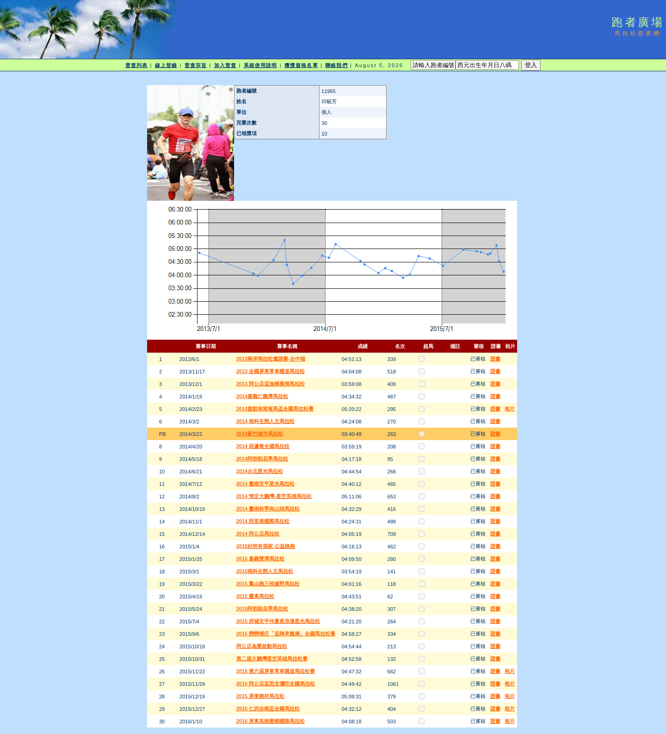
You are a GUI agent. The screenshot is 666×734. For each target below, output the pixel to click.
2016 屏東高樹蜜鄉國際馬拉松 (270, 721)
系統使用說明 (261, 65)
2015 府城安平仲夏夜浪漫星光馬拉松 (278, 621)
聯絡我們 (336, 65)
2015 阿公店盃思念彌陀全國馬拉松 (275, 683)
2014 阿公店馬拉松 (258, 533)
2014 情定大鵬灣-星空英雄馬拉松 (274, 496)
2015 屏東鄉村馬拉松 (260, 696)
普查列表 (136, 65)
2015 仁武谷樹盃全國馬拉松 (268, 708)
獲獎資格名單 (301, 65)
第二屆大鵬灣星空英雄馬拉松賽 (272, 658)
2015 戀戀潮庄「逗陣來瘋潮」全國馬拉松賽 (286, 633)
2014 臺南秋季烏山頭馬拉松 (268, 508)
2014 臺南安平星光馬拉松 (265, 483)
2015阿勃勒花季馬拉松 (262, 608)
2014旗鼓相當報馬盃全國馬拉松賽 (275, 408)
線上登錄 (166, 65)
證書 (495, 358)
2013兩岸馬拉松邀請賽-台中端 (270, 358)
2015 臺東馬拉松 (255, 596)
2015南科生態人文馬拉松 (264, 571)
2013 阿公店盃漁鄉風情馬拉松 (270, 383)
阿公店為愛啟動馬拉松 (261, 646)
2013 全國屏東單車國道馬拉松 (270, 371)
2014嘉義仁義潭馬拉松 (262, 396)
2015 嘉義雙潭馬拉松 (260, 558)
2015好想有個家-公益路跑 (265, 546)
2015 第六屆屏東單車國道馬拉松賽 (275, 671)
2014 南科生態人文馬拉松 (265, 421)
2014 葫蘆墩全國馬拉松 (263, 446)
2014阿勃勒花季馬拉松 (262, 458)
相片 (510, 408)
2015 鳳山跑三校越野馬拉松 (268, 583)
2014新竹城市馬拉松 (259, 433)
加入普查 (225, 65)
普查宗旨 (196, 65)
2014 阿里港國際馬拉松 (263, 521)
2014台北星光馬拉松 (259, 471)
